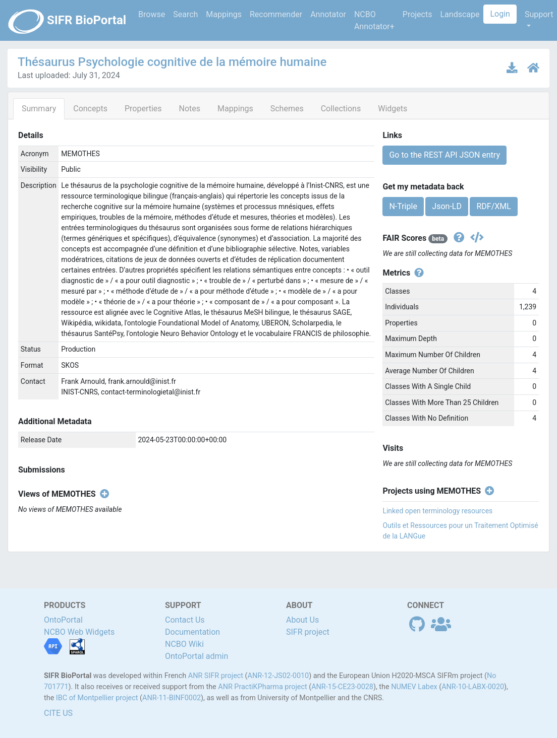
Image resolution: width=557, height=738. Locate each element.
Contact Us (185, 620)
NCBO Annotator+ (374, 20)
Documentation (192, 632)
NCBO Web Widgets (79, 632)
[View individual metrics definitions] (417, 273)
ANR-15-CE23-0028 (342, 687)
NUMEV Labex (414, 687)
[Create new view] (102, 494)
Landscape (459, 14)
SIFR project (307, 632)
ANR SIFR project (215, 676)
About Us (302, 620)
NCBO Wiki (184, 644)
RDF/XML (493, 206)
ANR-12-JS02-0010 (278, 676)
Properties (143, 108)
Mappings (224, 14)
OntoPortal (63, 620)
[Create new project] (487, 491)
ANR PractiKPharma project (262, 687)
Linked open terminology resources (437, 511)
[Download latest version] (513, 68)
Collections (341, 108)
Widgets (392, 108)
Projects (417, 14)
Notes (190, 108)
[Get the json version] (475, 238)
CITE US (58, 713)
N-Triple (403, 206)
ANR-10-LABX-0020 (472, 687)
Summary (39, 108)
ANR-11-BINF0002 (171, 698)
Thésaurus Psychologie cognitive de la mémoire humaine (172, 62)
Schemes (287, 108)
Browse (151, 14)
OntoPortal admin (196, 656)
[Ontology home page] (533, 68)
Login (500, 14)
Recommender (276, 14)
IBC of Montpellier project (97, 698)
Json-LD (447, 206)
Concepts (90, 108)
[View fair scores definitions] (458, 238)
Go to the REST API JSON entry (444, 155)
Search (185, 14)
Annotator (328, 14)
